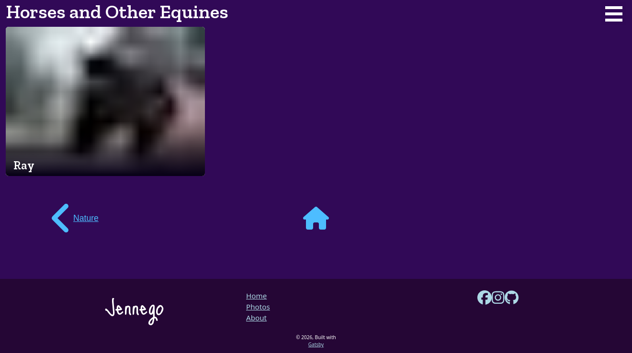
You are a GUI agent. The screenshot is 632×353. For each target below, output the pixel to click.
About (256, 317)
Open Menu (613, 14)
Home (256, 295)
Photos (258, 306)
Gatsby (316, 344)
